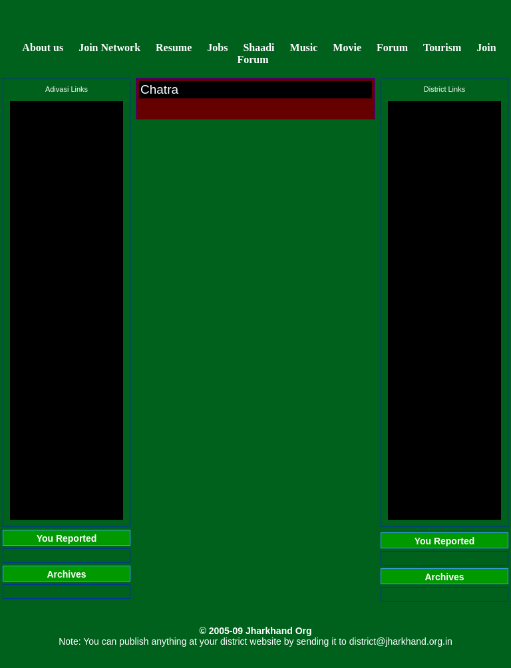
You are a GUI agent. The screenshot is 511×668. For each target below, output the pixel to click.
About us (42, 47)
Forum (392, 47)
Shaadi (258, 47)
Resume (174, 47)
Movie (347, 47)
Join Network (109, 47)
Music (305, 47)
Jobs (217, 47)
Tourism (442, 47)
